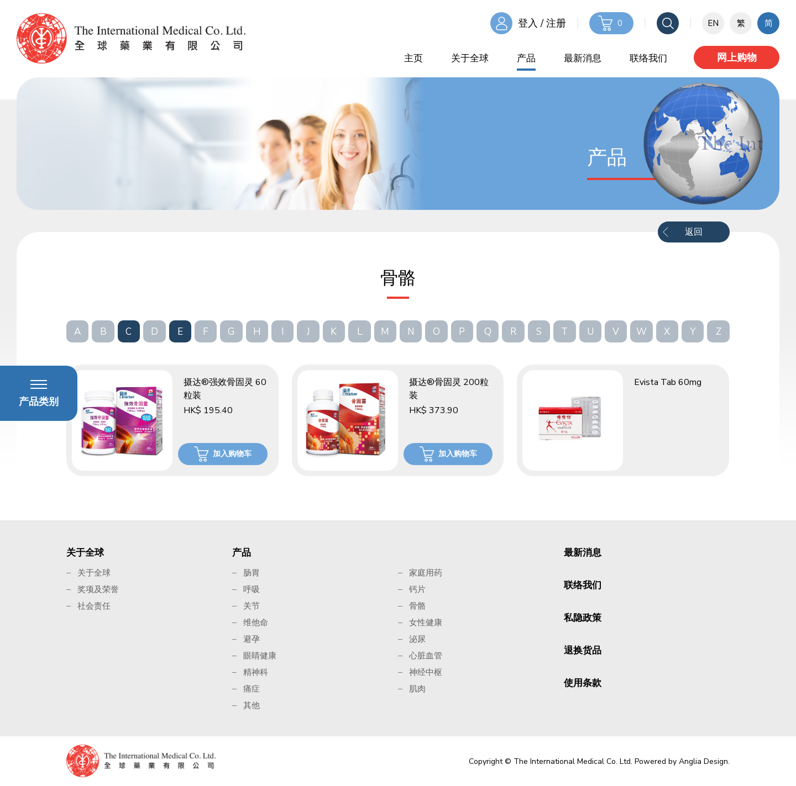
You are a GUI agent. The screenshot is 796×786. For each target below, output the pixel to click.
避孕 (251, 639)
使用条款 (582, 683)
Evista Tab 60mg (667, 382)
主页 (413, 58)
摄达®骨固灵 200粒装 (449, 389)
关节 (251, 605)
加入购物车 (232, 454)
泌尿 (417, 639)
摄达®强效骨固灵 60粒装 (225, 389)
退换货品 (582, 650)
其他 (251, 705)
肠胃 (251, 572)
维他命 (255, 622)
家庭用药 (425, 572)
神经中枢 (425, 672)
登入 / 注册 (542, 23)
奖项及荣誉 (98, 589)
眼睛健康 (259, 655)
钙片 (417, 589)
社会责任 (94, 605)
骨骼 (417, 605)
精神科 (255, 672)
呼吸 (251, 589)
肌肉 (417, 688)
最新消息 (582, 58)
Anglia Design (703, 761)
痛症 (251, 688)
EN (713, 23)
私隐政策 (582, 617)
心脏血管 (425, 655)
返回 (694, 232)
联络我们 (648, 58)
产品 (526, 58)
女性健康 (425, 622)
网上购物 (737, 57)
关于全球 (470, 58)
